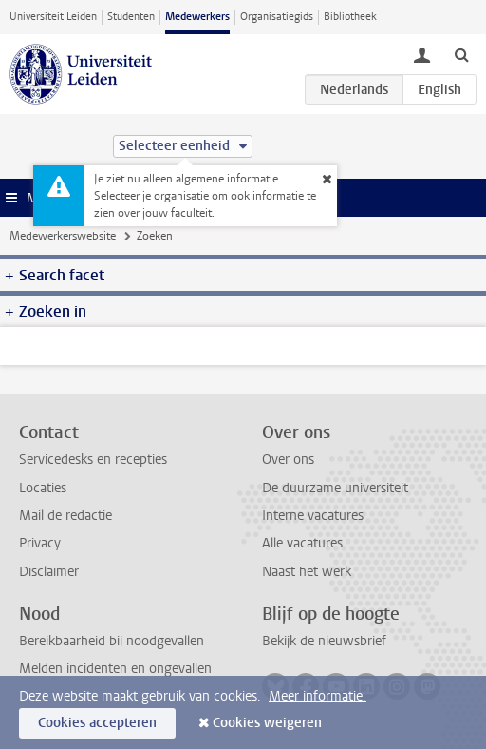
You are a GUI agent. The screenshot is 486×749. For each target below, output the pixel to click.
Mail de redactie (65, 516)
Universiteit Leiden (53, 17)
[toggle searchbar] (461, 54)
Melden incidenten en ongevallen (115, 669)
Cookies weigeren (267, 723)
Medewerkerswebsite (62, 235)
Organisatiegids (276, 17)
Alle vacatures (302, 543)
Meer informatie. (317, 696)
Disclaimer (49, 572)
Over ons (288, 460)
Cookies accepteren (97, 723)
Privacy (40, 543)
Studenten (131, 17)
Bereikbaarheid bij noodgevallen (111, 641)
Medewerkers (197, 17)
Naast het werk (306, 572)
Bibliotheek (350, 17)
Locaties (42, 488)
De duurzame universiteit (335, 488)
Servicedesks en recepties (93, 460)
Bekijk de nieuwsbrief (324, 641)
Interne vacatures (313, 516)
